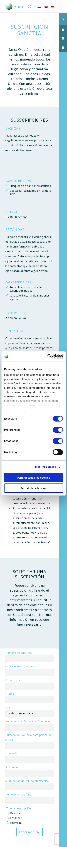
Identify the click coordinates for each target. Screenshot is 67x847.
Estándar (16, 818)
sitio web (11, 753)
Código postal (14, 680)
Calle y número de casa (20, 666)
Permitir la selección (34, 488)
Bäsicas (15, 813)
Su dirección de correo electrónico (27, 781)
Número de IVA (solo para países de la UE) (28, 737)
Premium (16, 822)
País (8, 707)
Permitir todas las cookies (33, 477)
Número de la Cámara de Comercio (27, 721)
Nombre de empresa (18, 652)
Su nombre (12, 767)
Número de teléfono (18, 794)
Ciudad (9, 694)
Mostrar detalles (45, 466)
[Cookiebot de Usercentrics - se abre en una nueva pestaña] (48, 356)
